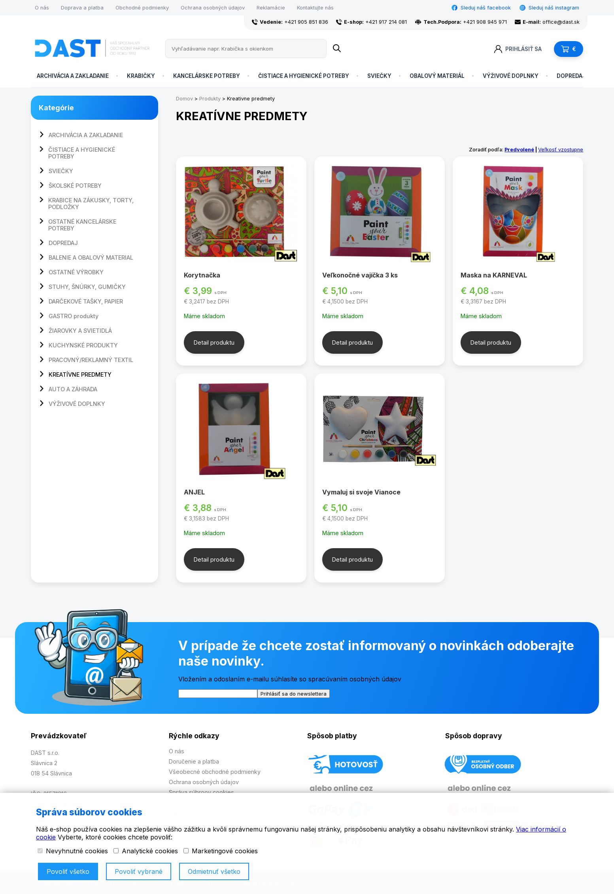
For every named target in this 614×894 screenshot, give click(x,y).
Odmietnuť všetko (214, 871)
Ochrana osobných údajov (213, 8)
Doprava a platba (82, 8)
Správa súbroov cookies (201, 792)
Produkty (210, 99)
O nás (42, 8)
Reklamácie (271, 8)
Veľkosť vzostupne (560, 150)
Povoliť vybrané (138, 871)
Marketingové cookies (220, 851)
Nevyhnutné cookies (73, 851)
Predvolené (519, 150)
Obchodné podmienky (142, 8)
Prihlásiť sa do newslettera (294, 693)
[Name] (337, 48)
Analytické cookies (145, 851)
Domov (184, 99)
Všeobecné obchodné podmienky (215, 771)
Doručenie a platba (194, 761)
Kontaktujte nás (315, 8)
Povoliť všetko (68, 871)
